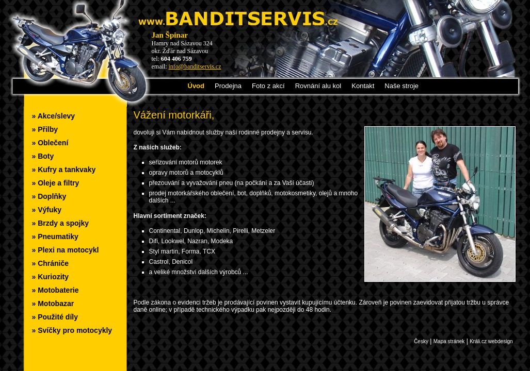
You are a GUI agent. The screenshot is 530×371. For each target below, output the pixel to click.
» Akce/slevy (53, 116)
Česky (421, 341)
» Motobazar (53, 303)
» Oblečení (50, 143)
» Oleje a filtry (55, 183)
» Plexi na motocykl (65, 250)
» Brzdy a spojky (60, 223)
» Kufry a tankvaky (64, 169)
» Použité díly (55, 317)
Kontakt (362, 86)
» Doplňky (49, 196)
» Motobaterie (55, 290)
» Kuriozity (50, 277)
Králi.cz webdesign (491, 341)
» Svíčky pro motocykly (72, 330)
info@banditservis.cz (195, 66)
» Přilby (45, 129)
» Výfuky (47, 210)
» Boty (43, 156)
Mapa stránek (449, 341)
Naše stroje (401, 86)
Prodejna (228, 86)
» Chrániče (50, 263)
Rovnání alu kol (318, 86)
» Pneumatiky (55, 236)
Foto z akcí (268, 86)
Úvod (196, 86)
